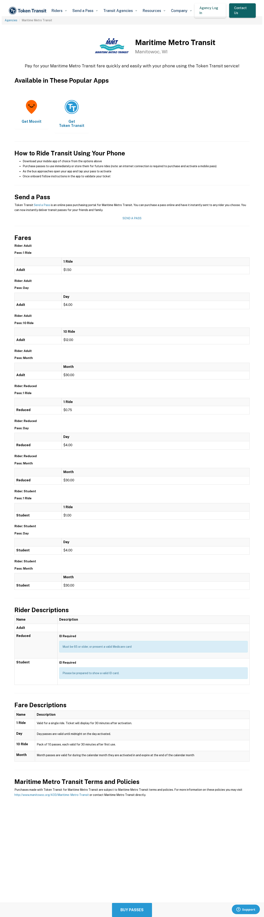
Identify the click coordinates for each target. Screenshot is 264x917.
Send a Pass (42, 205)
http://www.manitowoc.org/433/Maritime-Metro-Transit (51, 795)
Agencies (11, 20)
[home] (28, 10)
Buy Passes (132, 910)
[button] (59, 11)
